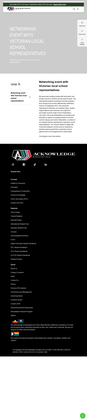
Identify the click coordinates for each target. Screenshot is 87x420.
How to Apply (15, 212)
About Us (14, 268)
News (13, 276)
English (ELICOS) (17, 203)
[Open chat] (82, 415)
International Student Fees (20, 224)
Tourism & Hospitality (18, 195)
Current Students (16, 216)
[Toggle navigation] (78, 8)
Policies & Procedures (18, 288)
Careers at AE (15, 304)
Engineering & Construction (20, 191)
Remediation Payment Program (21, 311)
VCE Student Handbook (19, 251)
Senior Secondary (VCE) (19, 199)
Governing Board (17, 296)
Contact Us (14, 280)
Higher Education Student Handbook (23, 243)
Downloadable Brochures (19, 236)
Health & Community (18, 183)
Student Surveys (16, 259)
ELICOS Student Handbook (20, 255)
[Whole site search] (74, 9)
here (44, 136)
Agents (13, 315)
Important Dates (16, 220)
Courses (14, 232)
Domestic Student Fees (19, 228)
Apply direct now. (59, 4)
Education (14, 187)
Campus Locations (17, 272)
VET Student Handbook (19, 247)
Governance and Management (21, 292)
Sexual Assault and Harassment (22, 307)
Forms (13, 239)
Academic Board (16, 300)
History (13, 284)
